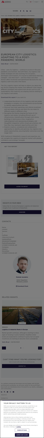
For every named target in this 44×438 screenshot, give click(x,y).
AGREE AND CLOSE (22, 435)
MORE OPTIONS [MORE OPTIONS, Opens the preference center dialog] (22, 430)
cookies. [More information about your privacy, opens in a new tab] (18, 426)
